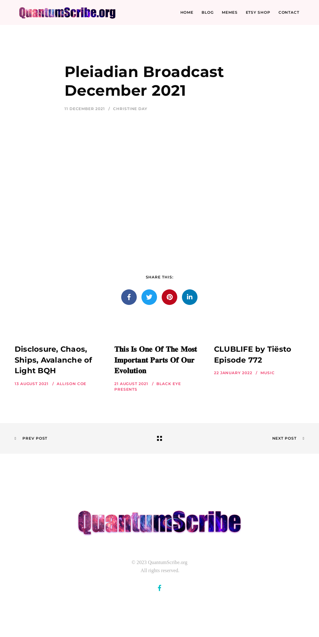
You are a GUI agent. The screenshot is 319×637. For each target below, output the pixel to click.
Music (267, 372)
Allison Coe (71, 383)
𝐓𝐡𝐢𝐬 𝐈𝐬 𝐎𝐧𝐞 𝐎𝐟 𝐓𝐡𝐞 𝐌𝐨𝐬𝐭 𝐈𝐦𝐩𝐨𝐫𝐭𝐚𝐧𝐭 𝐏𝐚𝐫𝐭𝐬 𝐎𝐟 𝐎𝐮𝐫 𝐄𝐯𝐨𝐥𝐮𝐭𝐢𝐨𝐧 (155, 360)
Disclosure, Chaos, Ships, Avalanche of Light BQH (53, 360)
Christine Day (130, 108)
